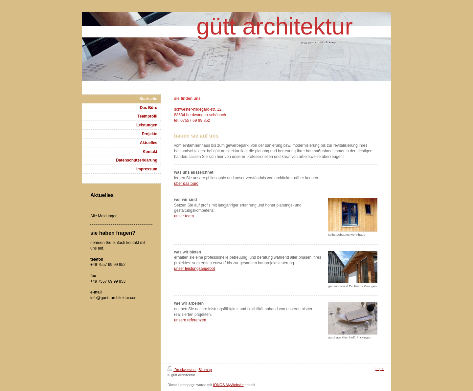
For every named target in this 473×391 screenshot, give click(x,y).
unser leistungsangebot (194, 268)
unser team (184, 216)
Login (379, 369)
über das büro (186, 183)
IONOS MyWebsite (228, 385)
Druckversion (182, 370)
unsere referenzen (190, 320)
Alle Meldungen (104, 216)
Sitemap (205, 370)
